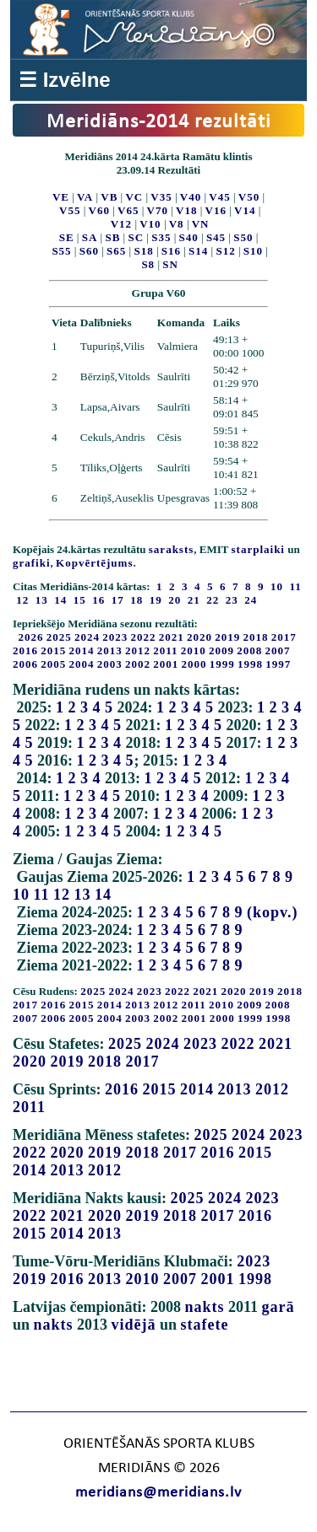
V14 (244, 210)
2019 (227, 637)
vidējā (134, 1324)
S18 (143, 251)
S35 (161, 237)
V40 (190, 197)
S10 (253, 251)
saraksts (171, 549)
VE (60, 197)
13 (82, 894)
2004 (82, 664)
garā (278, 1306)
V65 (128, 210)
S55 (61, 251)
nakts (204, 1306)
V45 (219, 197)
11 (42, 894)
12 (61, 894)
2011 (165, 650)
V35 (161, 197)
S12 (225, 251)
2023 (115, 637)
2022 (143, 637)
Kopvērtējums (94, 562)
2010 (193, 650)
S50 (243, 237)
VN (201, 224)
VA (85, 197)
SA (90, 237)
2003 (110, 664)
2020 (199, 637)
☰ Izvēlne (65, 79)
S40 (189, 237)
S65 (116, 251)
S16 (171, 251)
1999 (222, 664)
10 (21, 894)
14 (103, 894)
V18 (186, 210)
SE (66, 237)
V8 (176, 224)
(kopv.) (272, 912)
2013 (110, 650)
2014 (82, 650)
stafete (205, 1324)
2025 (59, 637)
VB (109, 197)
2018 (256, 637)
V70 (157, 210)
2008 (249, 650)
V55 (69, 210)
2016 (25, 650)
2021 (171, 637)
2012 (137, 650)
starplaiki (258, 549)
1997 (278, 664)
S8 (148, 264)
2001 (165, 664)
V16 (216, 210)
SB (112, 237)
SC (136, 237)
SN (170, 264)
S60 (89, 251)
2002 (137, 664)
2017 (284, 637)
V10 (150, 224)
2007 (278, 650)
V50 (249, 197)
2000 (194, 664)
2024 (87, 637)
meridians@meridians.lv (158, 1493)
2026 (31, 637)
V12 (121, 224)
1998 (250, 664)
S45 (216, 237)
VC (134, 197)
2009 (221, 650)
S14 (198, 251)
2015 (53, 650)
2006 (25, 664)
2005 (53, 664)
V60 (99, 210)
